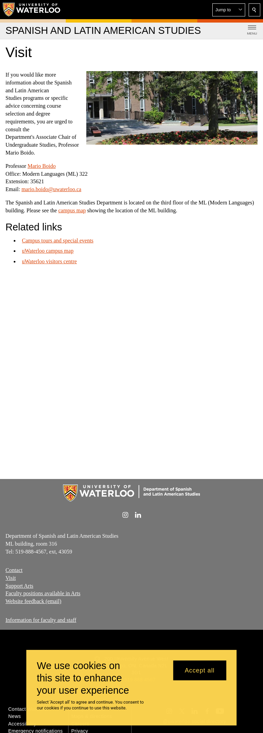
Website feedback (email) (33, 601)
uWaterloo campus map (48, 251)
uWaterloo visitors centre (49, 261)
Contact (14, 570)
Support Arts (19, 586)
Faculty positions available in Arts (42, 593)
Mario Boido (41, 166)
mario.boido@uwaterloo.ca (52, 189)
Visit (10, 578)
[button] (229, 10)
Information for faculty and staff (40, 620)
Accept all (199, 670)
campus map (72, 210)
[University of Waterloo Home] (32, 9)
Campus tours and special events (57, 240)
